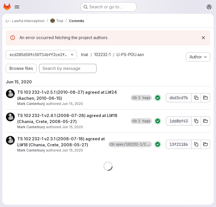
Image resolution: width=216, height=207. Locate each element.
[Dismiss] (203, 37)
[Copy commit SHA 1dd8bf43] (196, 121)
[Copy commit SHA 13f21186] (196, 144)
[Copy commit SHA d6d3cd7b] (196, 97)
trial (84, 54)
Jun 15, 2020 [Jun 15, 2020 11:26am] (72, 127)
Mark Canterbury (31, 103)
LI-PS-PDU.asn (130, 54)
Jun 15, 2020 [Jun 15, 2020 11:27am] (72, 103)
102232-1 (102, 54)
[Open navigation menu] (17, 7)
